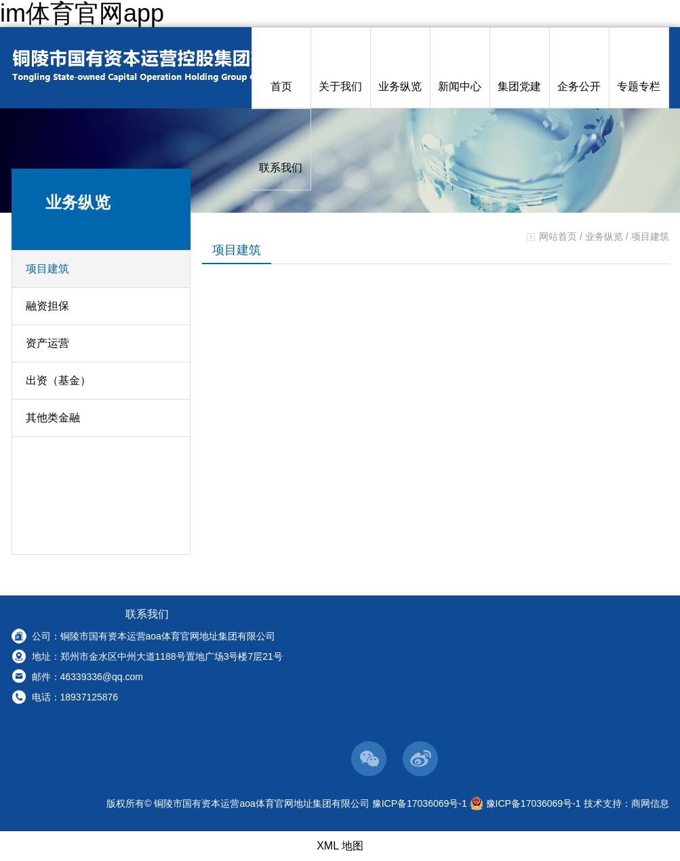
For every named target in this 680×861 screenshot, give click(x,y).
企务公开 (579, 67)
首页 (281, 67)
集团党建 (519, 67)
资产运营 (47, 343)
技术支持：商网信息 (626, 803)
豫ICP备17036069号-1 (419, 803)
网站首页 (558, 236)
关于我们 (340, 67)
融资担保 (47, 306)
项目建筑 (47, 268)
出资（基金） (58, 380)
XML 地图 (340, 846)
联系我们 (280, 149)
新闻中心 (459, 67)
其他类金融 (53, 417)
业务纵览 (400, 67)
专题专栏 (638, 67)
